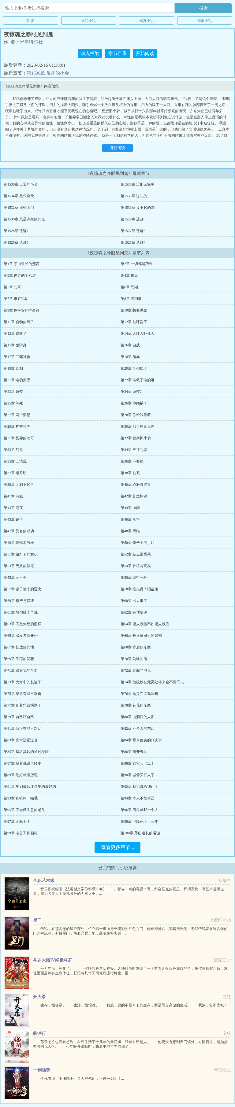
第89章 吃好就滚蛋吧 (21, 775)
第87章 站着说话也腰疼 (22, 763)
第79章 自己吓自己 (19, 717)
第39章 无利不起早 (19, 484)
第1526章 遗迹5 (16, 242)
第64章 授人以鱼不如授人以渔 (145, 624)
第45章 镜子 (13, 519)
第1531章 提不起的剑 (138, 207)
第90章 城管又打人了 (138, 775)
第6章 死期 (129, 287)
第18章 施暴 (130, 357)
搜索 (203, 8)
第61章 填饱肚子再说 (21, 612)
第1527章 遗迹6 (133, 231)
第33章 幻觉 (13, 450)
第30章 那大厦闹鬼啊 (138, 426)
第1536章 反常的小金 (48, 73)
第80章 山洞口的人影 (138, 717)
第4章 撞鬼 (129, 275)
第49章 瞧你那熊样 (19, 543)
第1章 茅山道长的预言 (21, 264)
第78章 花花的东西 (136, 705)
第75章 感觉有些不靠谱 (22, 694)
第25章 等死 (13, 403)
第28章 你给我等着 (136, 415)
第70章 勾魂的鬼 (134, 659)
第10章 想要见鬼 (134, 310)
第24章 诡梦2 (131, 391)
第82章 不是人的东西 (138, 728)
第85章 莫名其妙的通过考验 (26, 752)
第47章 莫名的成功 (19, 531)
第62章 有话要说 (134, 612)
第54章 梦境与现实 (136, 566)
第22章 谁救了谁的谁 (138, 380)
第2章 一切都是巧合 (137, 264)
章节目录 (117, 53)
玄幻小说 (88, 21)
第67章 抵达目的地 (19, 647)
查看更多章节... (117, 847)
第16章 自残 (130, 345)
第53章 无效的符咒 (19, 566)
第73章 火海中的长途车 (22, 682)
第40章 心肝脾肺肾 (136, 484)
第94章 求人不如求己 (138, 798)
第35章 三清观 (15, 461)
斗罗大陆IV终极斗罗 (52, 960)
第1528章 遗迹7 (16, 231)
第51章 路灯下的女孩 (21, 554)
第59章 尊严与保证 (19, 601)
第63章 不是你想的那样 (22, 624)
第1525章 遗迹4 (133, 242)
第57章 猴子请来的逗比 (22, 589)
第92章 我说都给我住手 (139, 786)
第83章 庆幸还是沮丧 (21, 740)
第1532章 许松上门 (19, 207)
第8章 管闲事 (131, 299)
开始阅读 (145, 53)
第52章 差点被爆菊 (136, 554)
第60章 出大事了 (134, 601)
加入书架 (90, 53)
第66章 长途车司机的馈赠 (141, 635)
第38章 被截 (130, 473)
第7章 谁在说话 (16, 299)
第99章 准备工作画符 (21, 833)
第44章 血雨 (130, 508)
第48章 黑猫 (130, 531)
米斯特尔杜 (31, 41)
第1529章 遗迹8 (133, 219)
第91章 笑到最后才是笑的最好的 (30, 786)
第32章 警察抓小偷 (136, 438)
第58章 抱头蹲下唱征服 (139, 589)
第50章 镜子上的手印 (138, 543)
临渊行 (39, 1033)
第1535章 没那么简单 (138, 184)
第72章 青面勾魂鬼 (136, 670)
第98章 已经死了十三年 (139, 821)
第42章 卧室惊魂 (134, 496)
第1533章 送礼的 (134, 196)
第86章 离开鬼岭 (134, 752)
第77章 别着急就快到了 (22, 705)
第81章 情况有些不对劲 (22, 728)
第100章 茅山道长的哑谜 (140, 833)
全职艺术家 (43, 880)
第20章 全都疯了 (134, 368)
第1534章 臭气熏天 (19, 196)
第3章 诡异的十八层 (20, 275)
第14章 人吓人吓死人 (138, 333)
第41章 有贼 (13, 496)
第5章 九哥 (12, 287)
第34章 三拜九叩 (134, 450)
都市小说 (204, 21)
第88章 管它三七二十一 (139, 763)
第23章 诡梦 (13, 391)
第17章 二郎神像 (17, 357)
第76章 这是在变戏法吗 (139, 694)
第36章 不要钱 (132, 461)
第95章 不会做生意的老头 (24, 810)
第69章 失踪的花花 (19, 659)
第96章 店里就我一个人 (139, 810)
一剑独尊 (41, 1070)
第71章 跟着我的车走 (21, 670)
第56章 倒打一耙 (134, 577)
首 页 (30, 21)
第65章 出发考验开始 (21, 635)
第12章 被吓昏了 (134, 322)
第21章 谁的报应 (17, 380)
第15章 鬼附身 (15, 345)
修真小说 (146, 21)
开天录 (39, 996)
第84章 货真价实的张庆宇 (141, 740)
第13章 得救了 (15, 333)
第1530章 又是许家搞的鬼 (24, 219)
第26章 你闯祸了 (134, 403)
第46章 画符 (130, 519)
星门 (37, 920)
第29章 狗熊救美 (17, 426)
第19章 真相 (13, 368)
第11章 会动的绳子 (19, 322)
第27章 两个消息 (17, 415)
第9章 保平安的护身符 (21, 310)
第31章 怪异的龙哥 (19, 438)
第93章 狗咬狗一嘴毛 (21, 798)
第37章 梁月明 (15, 473)
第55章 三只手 (15, 577)
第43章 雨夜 (13, 508)
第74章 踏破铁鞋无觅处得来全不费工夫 (152, 682)
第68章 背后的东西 (136, 647)
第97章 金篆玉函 (17, 821)
